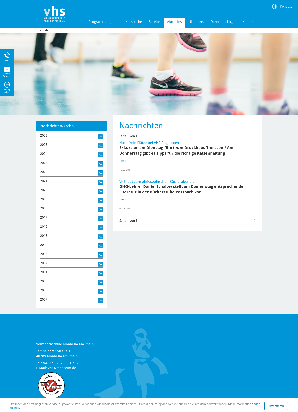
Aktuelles (174, 22)
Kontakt (248, 22)
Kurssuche (133, 22)
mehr (123, 160)
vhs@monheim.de (62, 368)
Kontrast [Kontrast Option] (286, 6)
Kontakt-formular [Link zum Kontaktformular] (7, 75)
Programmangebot (104, 22)
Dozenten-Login (223, 22)
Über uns (196, 22)
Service (154, 22)
